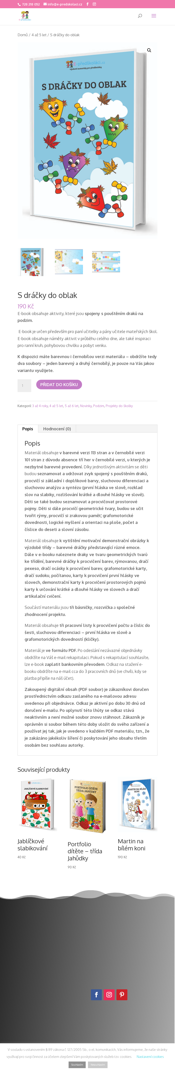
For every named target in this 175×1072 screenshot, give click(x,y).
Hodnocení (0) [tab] (57, 428)
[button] (149, 50)
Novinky (86, 406)
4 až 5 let (38, 34)
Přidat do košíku (59, 384)
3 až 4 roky (40, 406)
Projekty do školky (119, 406)
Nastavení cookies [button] (150, 1056)
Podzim (98, 406)
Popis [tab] (27, 428)
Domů (23, 34)
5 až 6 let (72, 406)
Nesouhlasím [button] (98, 1064)
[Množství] (24, 385)
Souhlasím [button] (77, 1064)
